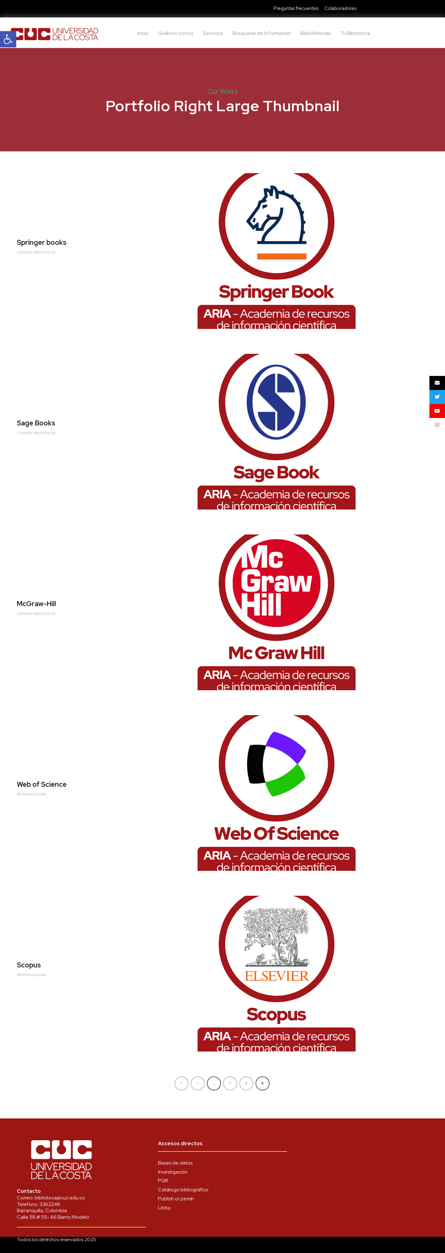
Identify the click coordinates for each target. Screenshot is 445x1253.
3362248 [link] (50, 1204)
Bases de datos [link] (175, 1163)
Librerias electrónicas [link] (36, 252)
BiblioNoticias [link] (315, 33)
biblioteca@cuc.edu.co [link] (60, 1197)
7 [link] (230, 1083)
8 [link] (246, 1083)
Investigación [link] (173, 1172)
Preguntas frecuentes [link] (296, 8)
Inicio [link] (143, 33)
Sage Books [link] (36, 423)
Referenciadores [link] (31, 794)
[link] (8, 39)
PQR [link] (163, 1180)
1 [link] (197, 1083)
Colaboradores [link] (340, 8)
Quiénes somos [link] (176, 33)
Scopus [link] (29, 965)
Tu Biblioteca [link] (355, 33)
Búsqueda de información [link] (261, 33)
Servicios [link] (213, 33)
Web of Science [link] (42, 784)
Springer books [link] (41, 242)
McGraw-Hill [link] (36, 603)
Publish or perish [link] (176, 1198)
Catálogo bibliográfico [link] (183, 1189)
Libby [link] (164, 1207)
